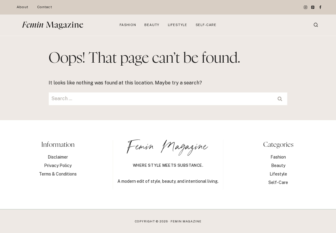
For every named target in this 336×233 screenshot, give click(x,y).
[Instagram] (305, 7)
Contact (44, 7)
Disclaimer (58, 157)
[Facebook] (320, 7)
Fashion (128, 25)
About (22, 7)
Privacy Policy (58, 165)
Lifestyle (177, 25)
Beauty (151, 25)
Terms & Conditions (58, 174)
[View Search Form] (316, 25)
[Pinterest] (312, 7)
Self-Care (206, 25)
